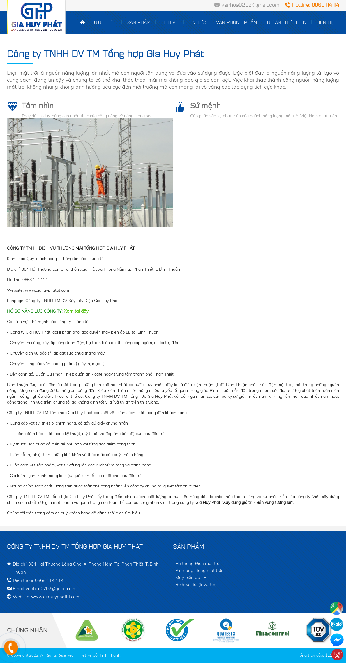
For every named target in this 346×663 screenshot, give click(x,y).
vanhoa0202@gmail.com (250, 5)
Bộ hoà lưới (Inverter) (196, 584)
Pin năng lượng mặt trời (198, 570)
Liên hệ (325, 22)
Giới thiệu (105, 22)
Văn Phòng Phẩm (236, 22)
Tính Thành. (110, 655)
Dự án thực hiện (286, 22)
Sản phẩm (138, 22)
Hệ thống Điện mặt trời (197, 563)
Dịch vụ (169, 22)
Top (337, 653)
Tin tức (197, 22)
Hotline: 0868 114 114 (315, 5)
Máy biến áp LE (190, 577)
